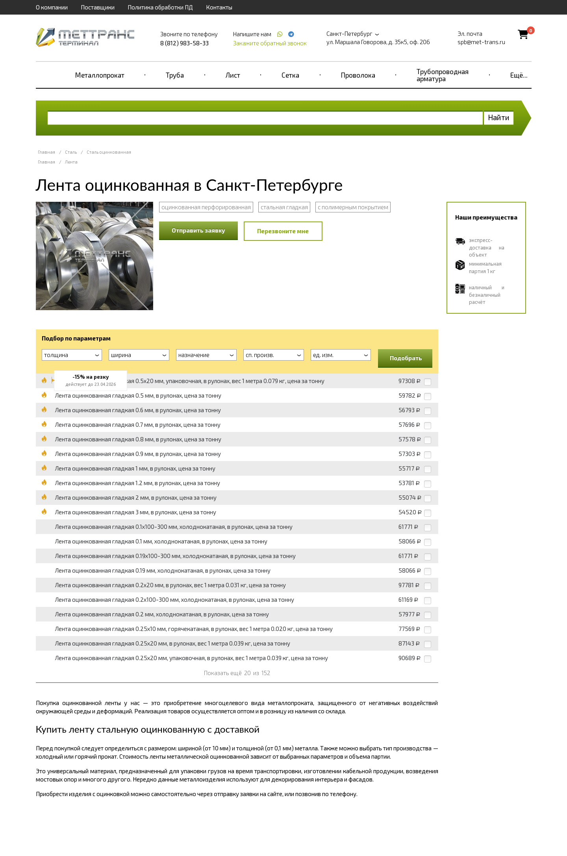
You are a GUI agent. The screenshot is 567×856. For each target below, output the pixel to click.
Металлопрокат (99, 74)
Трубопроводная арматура (443, 75)
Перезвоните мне (283, 230)
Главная (46, 151)
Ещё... (519, 74)
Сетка (290, 74)
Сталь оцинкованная (109, 151)
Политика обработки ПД (160, 7)
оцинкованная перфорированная (206, 206)
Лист (233, 74)
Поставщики (98, 7)
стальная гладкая (284, 206)
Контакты (219, 7)
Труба (175, 74)
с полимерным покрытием (353, 206)
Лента (71, 161)
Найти (499, 117)
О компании (52, 7)
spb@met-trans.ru (481, 41)
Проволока (358, 74)
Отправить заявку (198, 230)
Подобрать (406, 357)
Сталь (71, 151)
